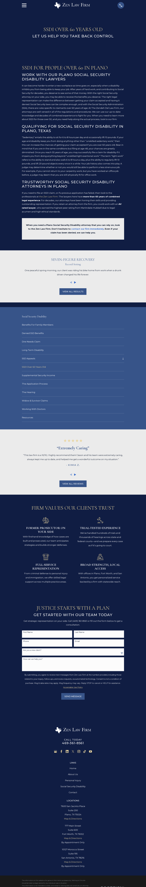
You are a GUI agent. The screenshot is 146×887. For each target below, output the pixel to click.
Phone (26, 641)
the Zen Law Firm (48, 196)
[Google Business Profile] (55, 751)
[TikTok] (84, 751)
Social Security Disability (73, 786)
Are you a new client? (32, 650)
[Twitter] (73, 751)
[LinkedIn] (67, 751)
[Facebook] (61, 751)
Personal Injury (73, 780)
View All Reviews (72, 484)
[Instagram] (78, 751)
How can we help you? (33, 659)
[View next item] (75, 282)
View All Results (73, 291)
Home (73, 768)
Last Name (79, 632)
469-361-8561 (73, 743)
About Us (73, 774)
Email (77, 641)
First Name (28, 632)
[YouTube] (90, 751)
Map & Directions (73, 818)
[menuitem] (73, 325)
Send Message (73, 696)
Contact (73, 792)
